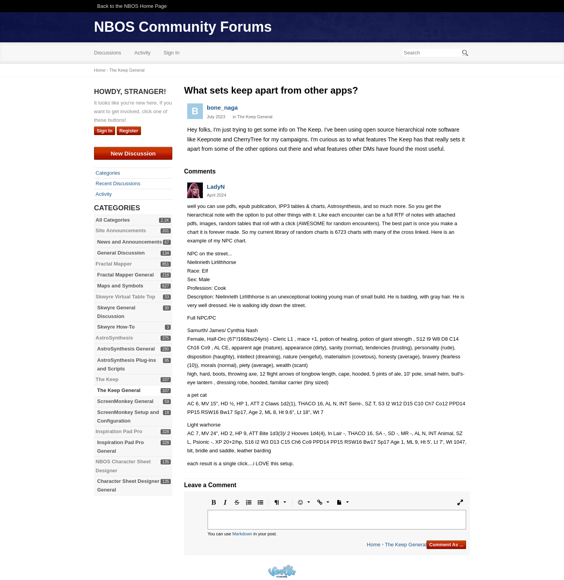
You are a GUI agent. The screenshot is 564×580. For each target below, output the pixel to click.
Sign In (171, 53)
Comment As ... (446, 544)
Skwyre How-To (116, 327)
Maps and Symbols (120, 286)
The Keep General (119, 390)
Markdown (242, 533)
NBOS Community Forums (183, 27)
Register (128, 131)
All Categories (113, 220)
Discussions (107, 53)
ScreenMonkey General (125, 401)
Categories (108, 173)
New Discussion (132, 153)
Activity (142, 53)
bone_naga (222, 107)
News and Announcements (129, 242)
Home (374, 544)
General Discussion (121, 253)
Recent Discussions (118, 183)
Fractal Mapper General (125, 275)
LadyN (216, 186)
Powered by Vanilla (282, 571)
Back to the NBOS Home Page (132, 6)
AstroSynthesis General (126, 349)
